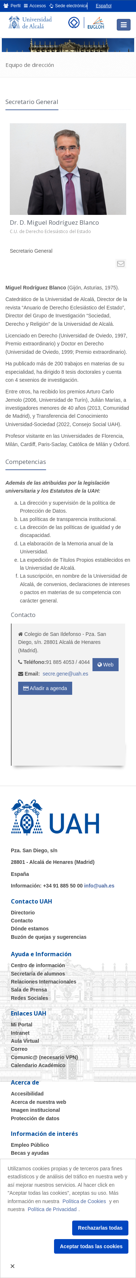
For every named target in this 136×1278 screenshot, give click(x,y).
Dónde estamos (30, 929)
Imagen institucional (35, 1110)
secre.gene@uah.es (65, 674)
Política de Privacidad (52, 1209)
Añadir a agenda (45, 688)
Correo (19, 1049)
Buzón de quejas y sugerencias (49, 937)
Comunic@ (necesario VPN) (44, 1057)
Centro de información (38, 965)
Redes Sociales (29, 998)
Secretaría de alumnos (38, 974)
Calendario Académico (38, 1065)
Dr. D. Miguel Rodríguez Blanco (54, 222)
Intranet (20, 1033)
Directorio (23, 913)
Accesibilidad (27, 1094)
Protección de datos (35, 1118)
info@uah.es (99, 886)
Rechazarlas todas (100, 1228)
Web (106, 665)
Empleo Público (30, 1145)
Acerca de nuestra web (38, 1102)
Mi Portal (21, 1024)
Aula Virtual (25, 1041)
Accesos (35, 5)
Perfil (12, 5)
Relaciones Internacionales (44, 982)
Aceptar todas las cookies (91, 1246)
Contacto (22, 921)
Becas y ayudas (30, 1153)
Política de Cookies (84, 1201)
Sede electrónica (68, 5)
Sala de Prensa (29, 990)
